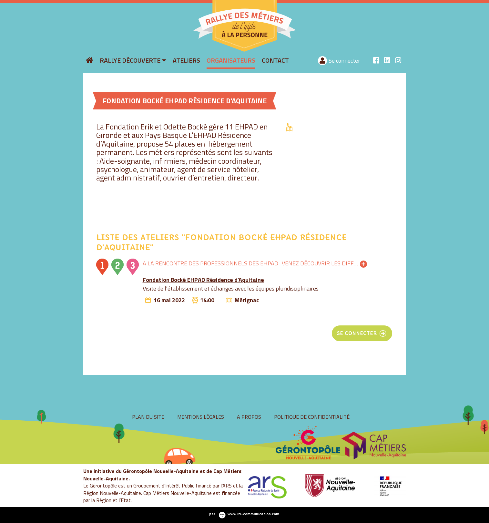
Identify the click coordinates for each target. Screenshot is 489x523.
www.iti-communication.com (253, 514)
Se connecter (344, 60)
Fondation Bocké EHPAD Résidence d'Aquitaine (203, 279)
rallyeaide (190, 51)
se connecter (357, 333)
